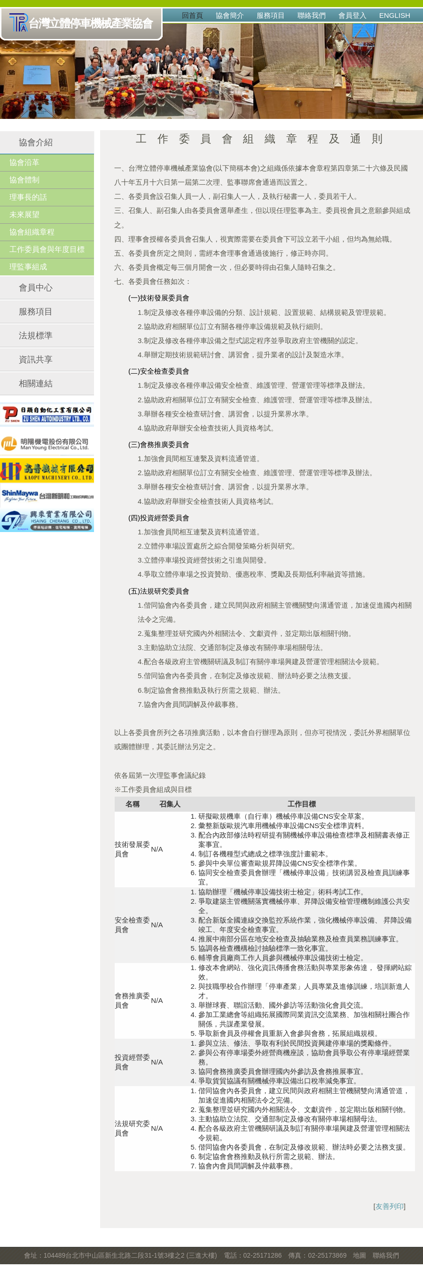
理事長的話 (28, 197)
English (394, 15)
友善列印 (390, 1206)
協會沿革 (24, 162)
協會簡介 (230, 15)
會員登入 (352, 15)
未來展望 (24, 215)
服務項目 (271, 15)
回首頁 (192, 15)
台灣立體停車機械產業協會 (83, 23)
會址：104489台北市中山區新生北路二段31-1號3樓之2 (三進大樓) (120, 1255)
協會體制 (24, 180)
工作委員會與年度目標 (47, 249)
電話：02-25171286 (253, 1255)
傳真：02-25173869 (317, 1255)
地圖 (359, 1255)
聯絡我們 (312, 15)
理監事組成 (28, 267)
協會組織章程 (32, 232)
